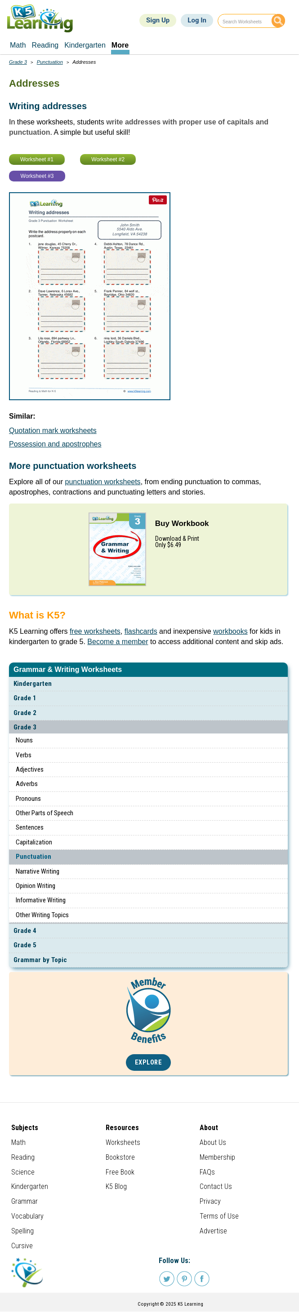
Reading (23, 1157)
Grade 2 (24, 713)
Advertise (213, 1231)
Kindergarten (32, 684)
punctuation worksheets (103, 482)
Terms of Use (219, 1216)
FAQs (207, 1172)
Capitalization (34, 842)
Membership (217, 1157)
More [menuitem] (120, 45)
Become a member (117, 641)
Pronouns (28, 799)
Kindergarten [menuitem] (85, 45)
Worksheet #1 (37, 159)
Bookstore (120, 1157)
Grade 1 (24, 698)
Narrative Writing (37, 871)
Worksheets (123, 1142)
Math (18, 1142)
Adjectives (30, 769)
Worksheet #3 (37, 176)
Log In (196, 20)
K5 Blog (116, 1186)
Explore (148, 1062)
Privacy (210, 1201)
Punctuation (33, 857)
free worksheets (95, 631)
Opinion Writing (35, 886)
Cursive (22, 1245)
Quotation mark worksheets (53, 430)
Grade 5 (24, 945)
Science (23, 1172)
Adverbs (27, 784)
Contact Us (216, 1186)
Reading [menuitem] (45, 45)
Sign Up (158, 20)
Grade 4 (24, 931)
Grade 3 (24, 727)
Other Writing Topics (42, 915)
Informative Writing (41, 900)
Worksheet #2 (108, 159)
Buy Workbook (182, 523)
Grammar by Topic (40, 960)
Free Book (120, 1172)
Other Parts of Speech (44, 813)
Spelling (22, 1231)
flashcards (141, 631)
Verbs (23, 755)
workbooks (230, 631)
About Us (213, 1142)
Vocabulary (27, 1216)
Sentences (30, 827)
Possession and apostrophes (55, 444)
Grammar (24, 1201)
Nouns (24, 740)
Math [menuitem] (18, 45)
